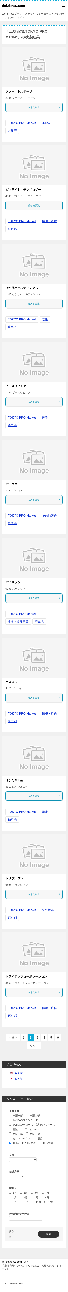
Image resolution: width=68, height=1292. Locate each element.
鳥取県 (12, 523)
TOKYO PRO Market (22, 123)
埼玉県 (39, 621)
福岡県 (12, 819)
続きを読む (44, 107)
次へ (32, 1045)
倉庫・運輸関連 (18, 621)
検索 (48, 1234)
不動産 (46, 123)
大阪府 (12, 130)
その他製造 (49, 515)
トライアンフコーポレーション (26, 976)
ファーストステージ (18, 91)
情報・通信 (49, 221)
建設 (45, 319)
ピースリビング (15, 386)
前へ (15, 1037)
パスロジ (11, 681)
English (19, 1072)
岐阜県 (12, 327)
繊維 (45, 811)
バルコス (11, 484)
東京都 (12, 228)
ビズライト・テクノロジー (23, 189)
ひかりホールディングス (21, 287)
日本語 (19, 1078)
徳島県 (12, 425)
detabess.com (13, 5)
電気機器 (48, 909)
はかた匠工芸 (14, 780)
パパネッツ (12, 582)
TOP (17, 1261)
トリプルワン (14, 878)
